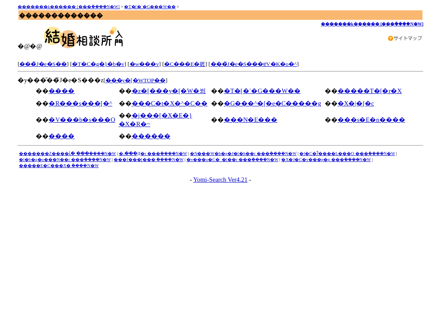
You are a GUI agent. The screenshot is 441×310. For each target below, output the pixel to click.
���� (62, 90)
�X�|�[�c (356, 103)
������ (151, 136)
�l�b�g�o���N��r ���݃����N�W (65, 159)
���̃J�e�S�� (43, 64)
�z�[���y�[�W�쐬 (169, 90)
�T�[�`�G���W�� (149, 6)
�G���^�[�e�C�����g (272, 103)
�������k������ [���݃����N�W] (69, 6)
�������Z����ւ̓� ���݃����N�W (67, 153)
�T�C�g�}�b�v (98, 64)
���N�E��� (251, 119)
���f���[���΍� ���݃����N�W (148, 159)
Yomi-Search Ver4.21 (220, 179)
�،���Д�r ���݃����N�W (153, 153)
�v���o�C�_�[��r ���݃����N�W (232, 159)
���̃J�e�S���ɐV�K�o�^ (254, 64)
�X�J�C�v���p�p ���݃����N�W (326, 159)
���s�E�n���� (371, 119)
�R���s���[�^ (80, 103)
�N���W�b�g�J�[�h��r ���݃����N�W (243, 153)
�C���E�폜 (184, 64)
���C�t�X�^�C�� (170, 103)
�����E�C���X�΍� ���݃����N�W (59, 165)
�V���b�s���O (82, 119)
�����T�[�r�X (370, 90)
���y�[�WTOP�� (136, 80)
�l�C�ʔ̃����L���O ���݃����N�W (347, 153)
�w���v (144, 64)
